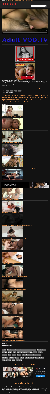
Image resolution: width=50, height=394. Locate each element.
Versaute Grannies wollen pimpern (9, 314)
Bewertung (26, 2)
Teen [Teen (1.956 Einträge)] (25, 102)
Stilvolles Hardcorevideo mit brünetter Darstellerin (13, 327)
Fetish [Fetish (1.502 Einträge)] (41, 97)
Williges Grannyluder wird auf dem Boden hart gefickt (13, 340)
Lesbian (19, 90)
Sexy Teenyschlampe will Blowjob (9, 263)
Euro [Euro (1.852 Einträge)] (38, 97)
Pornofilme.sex (9, 4)
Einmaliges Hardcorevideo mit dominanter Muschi (13, 116)
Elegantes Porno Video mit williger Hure (10, 199)
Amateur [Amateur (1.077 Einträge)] (13, 95)
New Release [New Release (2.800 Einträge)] (10, 102)
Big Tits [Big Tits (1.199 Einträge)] (10, 352)
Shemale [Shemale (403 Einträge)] (21, 102)
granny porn (24, 0)
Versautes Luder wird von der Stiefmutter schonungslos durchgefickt (17, 225)
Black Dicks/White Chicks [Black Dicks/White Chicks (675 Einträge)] (14, 97)
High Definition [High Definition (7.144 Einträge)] (7, 100)
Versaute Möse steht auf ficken (8, 250)
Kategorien (20, 2)
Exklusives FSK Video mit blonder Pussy (10, 129)
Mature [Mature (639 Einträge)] (38, 100)
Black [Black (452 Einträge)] (5, 97)
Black (16, 90)
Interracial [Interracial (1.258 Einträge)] (23, 100)
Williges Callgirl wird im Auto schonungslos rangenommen (14, 276)
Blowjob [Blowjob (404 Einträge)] (29, 97)
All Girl (7, 90)
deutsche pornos (17, 0)
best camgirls (30, 0)
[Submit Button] (45, 6)
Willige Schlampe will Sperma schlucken (10, 212)
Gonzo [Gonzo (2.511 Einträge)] (46, 97)
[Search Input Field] (37, 6)
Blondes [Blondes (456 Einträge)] (24, 97)
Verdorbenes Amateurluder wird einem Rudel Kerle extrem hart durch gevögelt (19, 168)
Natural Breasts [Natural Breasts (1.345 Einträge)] (29, 357)
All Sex (11, 90)
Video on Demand (34, 2)
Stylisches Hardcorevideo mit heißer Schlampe (12, 142)
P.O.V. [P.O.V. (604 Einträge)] (17, 102)
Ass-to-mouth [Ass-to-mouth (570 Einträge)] (28, 95)
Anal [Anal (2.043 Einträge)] (17, 95)
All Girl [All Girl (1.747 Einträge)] (4, 95)
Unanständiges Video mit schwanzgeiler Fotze (12, 155)
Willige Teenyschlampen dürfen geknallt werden (12, 180)
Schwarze (11, 92)
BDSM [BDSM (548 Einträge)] (34, 95)
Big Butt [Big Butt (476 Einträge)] (38, 95)
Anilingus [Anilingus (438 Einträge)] (21, 95)
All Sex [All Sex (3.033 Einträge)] (8, 95)
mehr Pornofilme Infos (6, 85)
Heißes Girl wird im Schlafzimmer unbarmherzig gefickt (14, 289)
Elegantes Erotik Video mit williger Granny (11, 302)
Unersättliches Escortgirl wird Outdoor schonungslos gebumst (15, 238)
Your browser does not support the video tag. (25, 21)
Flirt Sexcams (10, 0)
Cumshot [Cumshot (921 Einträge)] (33, 97)
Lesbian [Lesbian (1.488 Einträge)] (28, 100)
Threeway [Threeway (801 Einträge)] (30, 102)
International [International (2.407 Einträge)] (16, 100)
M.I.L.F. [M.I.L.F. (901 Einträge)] (33, 100)
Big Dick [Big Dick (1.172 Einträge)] (42, 95)
